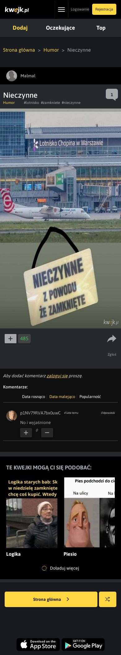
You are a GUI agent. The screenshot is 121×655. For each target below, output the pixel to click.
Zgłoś (112, 354)
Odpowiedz (108, 412)
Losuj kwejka (110, 602)
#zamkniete (50, 103)
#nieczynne (71, 103)
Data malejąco (62, 396)
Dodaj (20, 27)
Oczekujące (60, 27)
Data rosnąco (33, 396)
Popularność (90, 396)
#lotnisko (31, 103)
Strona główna (19, 50)
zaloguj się (57, 375)
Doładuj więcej (60, 568)
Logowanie (80, 9)
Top (100, 27)
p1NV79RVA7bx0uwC (40, 412)
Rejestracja (104, 9)
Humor (51, 50)
